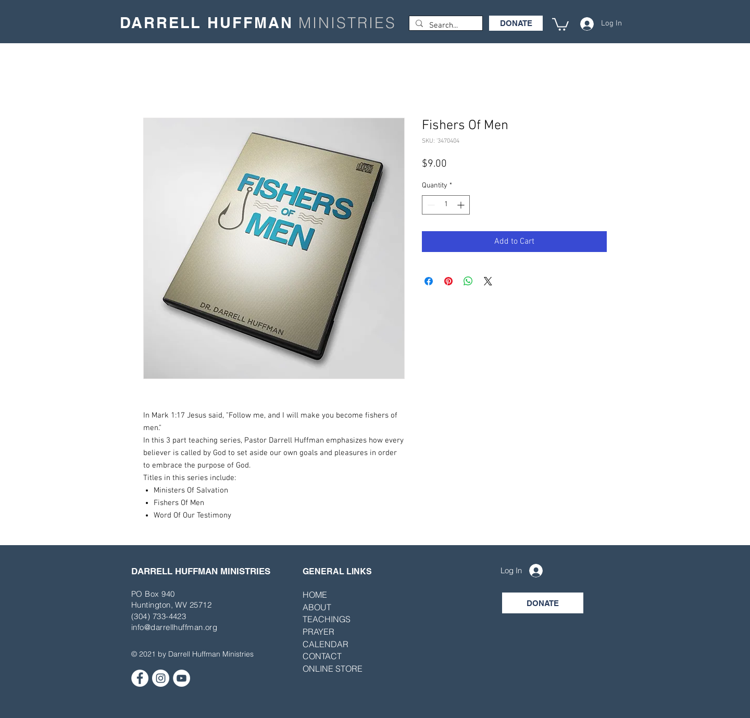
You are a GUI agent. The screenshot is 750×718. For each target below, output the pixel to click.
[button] (560, 24)
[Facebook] (139, 678)
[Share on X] (488, 281)
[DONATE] (516, 23)
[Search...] (444, 25)
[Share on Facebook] (428, 281)
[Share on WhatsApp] (468, 281)
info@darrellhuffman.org (174, 627)
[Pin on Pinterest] (448, 281)
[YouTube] (181, 678)
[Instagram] (160, 678)
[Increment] (461, 205)
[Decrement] (429, 205)
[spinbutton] (445, 205)
